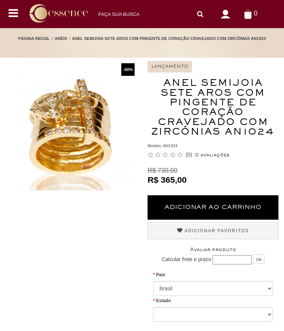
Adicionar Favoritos (213, 230)
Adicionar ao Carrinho (213, 207)
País (160, 274)
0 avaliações (212, 155)
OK (259, 259)
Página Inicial (34, 38)
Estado (163, 300)
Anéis (61, 38)
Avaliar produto (213, 250)
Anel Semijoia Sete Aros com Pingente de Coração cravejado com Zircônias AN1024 (169, 38)
